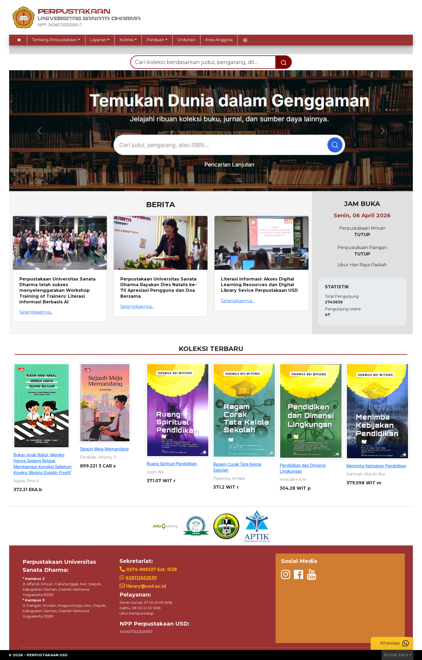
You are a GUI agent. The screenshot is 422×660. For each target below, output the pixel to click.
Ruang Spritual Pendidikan (172, 463)
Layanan (98, 39)
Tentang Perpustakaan (54, 39)
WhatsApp (394, 643)
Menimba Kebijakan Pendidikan (376, 466)
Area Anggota (219, 39)
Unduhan (186, 39)
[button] (39, 130)
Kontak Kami (396, 654)
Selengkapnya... (36, 312)
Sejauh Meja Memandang (104, 449)
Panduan (155, 39)
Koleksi (126, 39)
